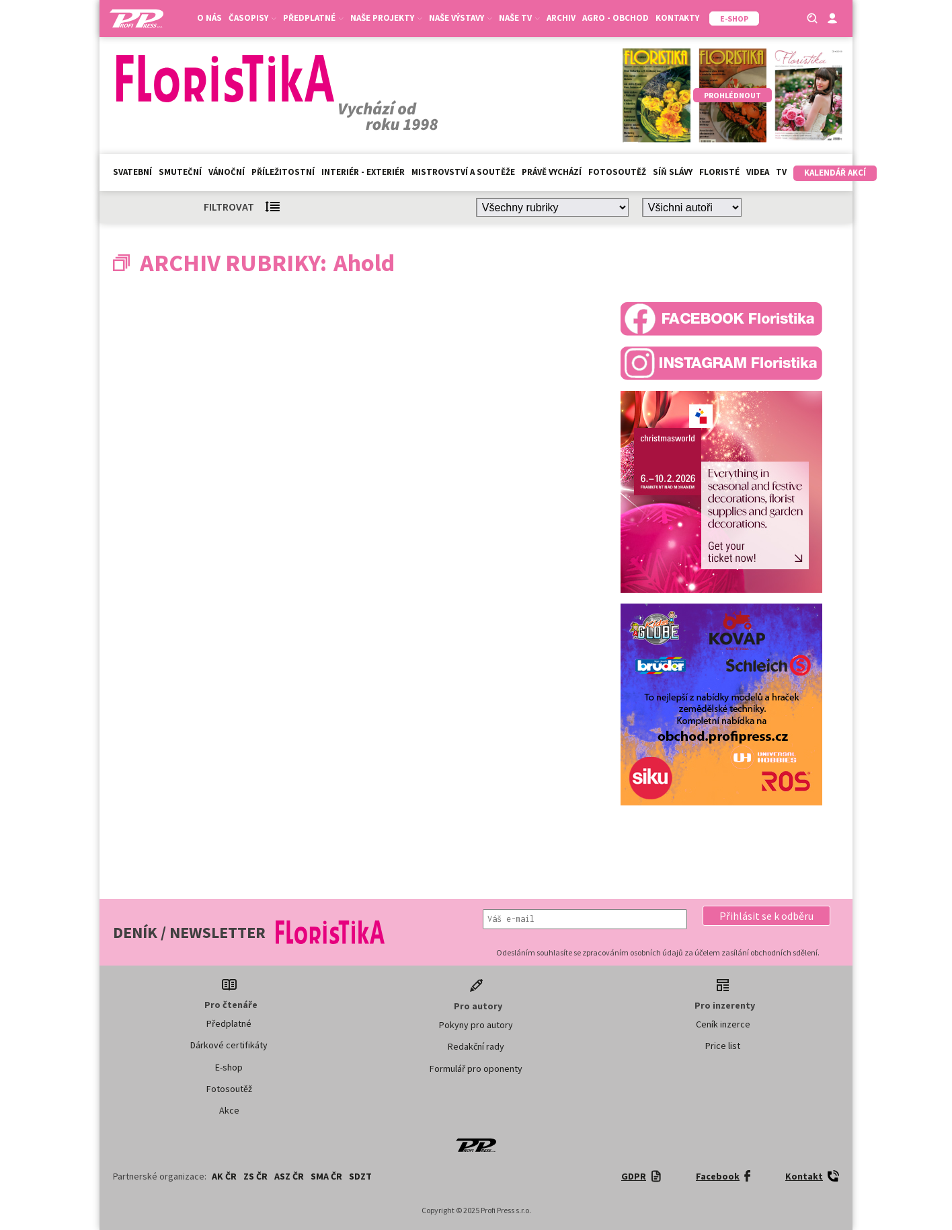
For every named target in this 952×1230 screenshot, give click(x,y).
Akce (229, 1110)
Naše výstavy (460, 18)
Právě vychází (552, 172)
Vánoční (226, 172)
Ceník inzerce (723, 1024)
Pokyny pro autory (476, 1025)
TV (781, 172)
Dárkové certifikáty (229, 1045)
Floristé (719, 172)
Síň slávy (672, 172)
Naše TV (519, 18)
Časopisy (252, 18)
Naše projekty (386, 18)
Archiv (561, 18)
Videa (757, 172)
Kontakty (677, 18)
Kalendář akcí (835, 172)
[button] (766, 916)
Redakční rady (476, 1046)
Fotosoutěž (617, 172)
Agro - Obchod (615, 18)
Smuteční (180, 172)
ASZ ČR (289, 1176)
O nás (209, 18)
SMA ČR (326, 1176)
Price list (722, 1046)
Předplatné (313, 18)
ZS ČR (255, 1176)
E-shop (229, 1067)
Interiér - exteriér (363, 172)
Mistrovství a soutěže (463, 172)
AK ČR (224, 1176)
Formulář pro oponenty (476, 1068)
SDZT (360, 1176)
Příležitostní (283, 172)
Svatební (132, 172)
